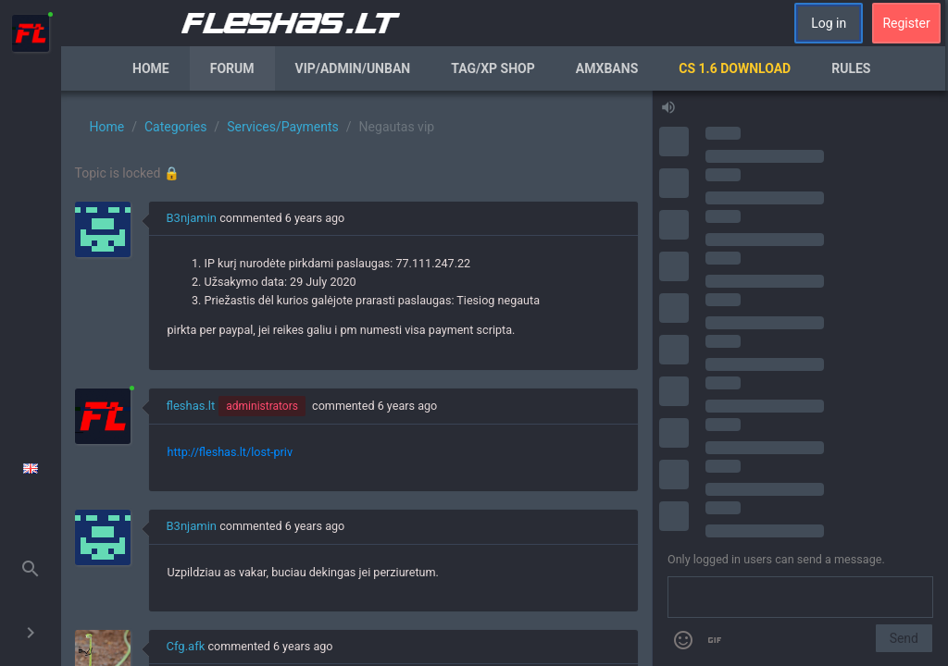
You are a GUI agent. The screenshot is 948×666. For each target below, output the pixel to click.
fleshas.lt (191, 406)
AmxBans (607, 68)
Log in (828, 23)
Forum (232, 68)
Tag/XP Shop (493, 68)
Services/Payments (283, 126)
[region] (356, 378)
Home (150, 68)
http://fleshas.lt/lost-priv (230, 452)
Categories (175, 126)
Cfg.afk (186, 646)
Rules (850, 68)
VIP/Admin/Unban (353, 68)
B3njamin (192, 218)
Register (905, 23)
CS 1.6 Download (735, 68)
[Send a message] (800, 597)
